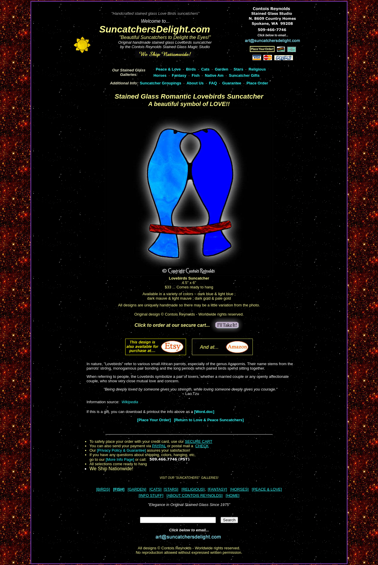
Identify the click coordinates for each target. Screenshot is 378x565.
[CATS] (155, 489)
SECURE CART (198, 441)
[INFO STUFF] (151, 495)
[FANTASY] (217, 489)
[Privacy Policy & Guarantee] (121, 450)
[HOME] (232, 495)
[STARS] (171, 489)
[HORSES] (239, 489)
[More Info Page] (120, 459)
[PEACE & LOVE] (267, 489)
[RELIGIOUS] (193, 489)
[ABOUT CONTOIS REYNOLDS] (195, 495)
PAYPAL (159, 446)
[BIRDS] (103, 489)
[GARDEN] (137, 489)
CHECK (202, 446)
